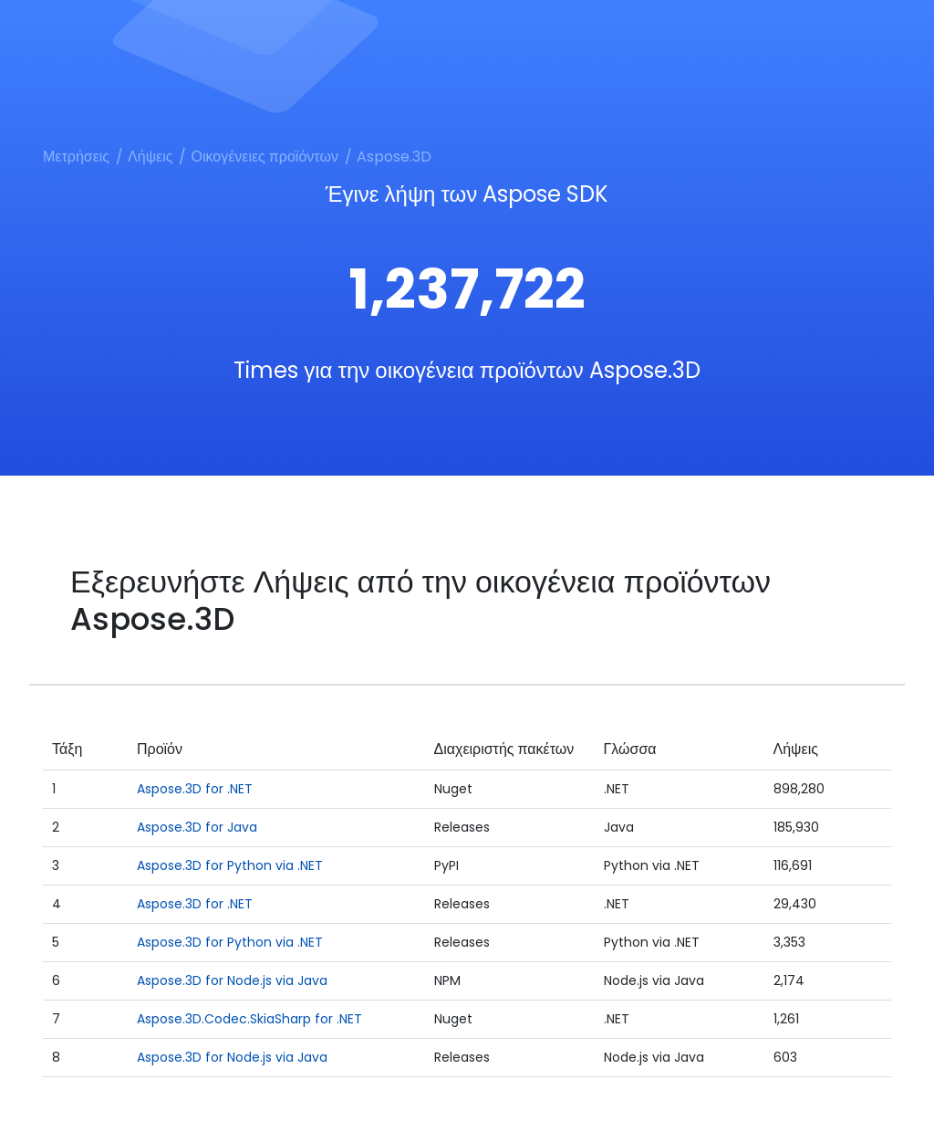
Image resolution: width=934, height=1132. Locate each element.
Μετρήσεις (76, 156)
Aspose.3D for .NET (195, 789)
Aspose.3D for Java (197, 827)
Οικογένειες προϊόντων (264, 156)
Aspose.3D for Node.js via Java (232, 980)
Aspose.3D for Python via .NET (230, 865)
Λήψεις (150, 156)
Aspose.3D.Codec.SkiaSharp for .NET (249, 1019)
